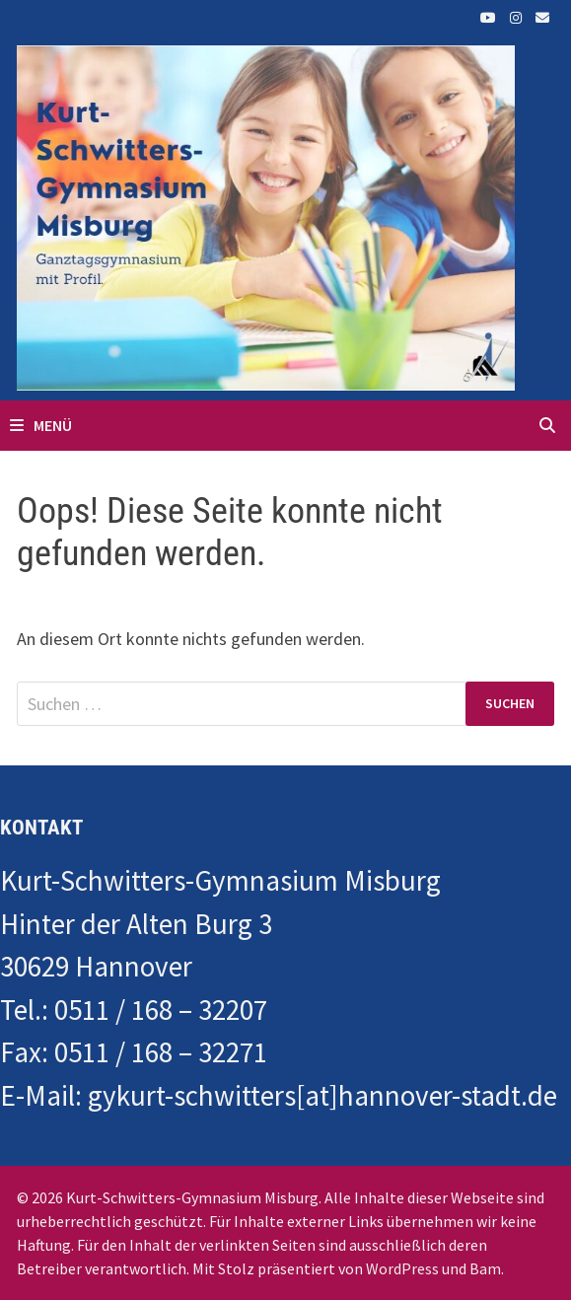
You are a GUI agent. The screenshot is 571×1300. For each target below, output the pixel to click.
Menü (41, 425)
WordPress (402, 1268)
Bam (485, 1268)
